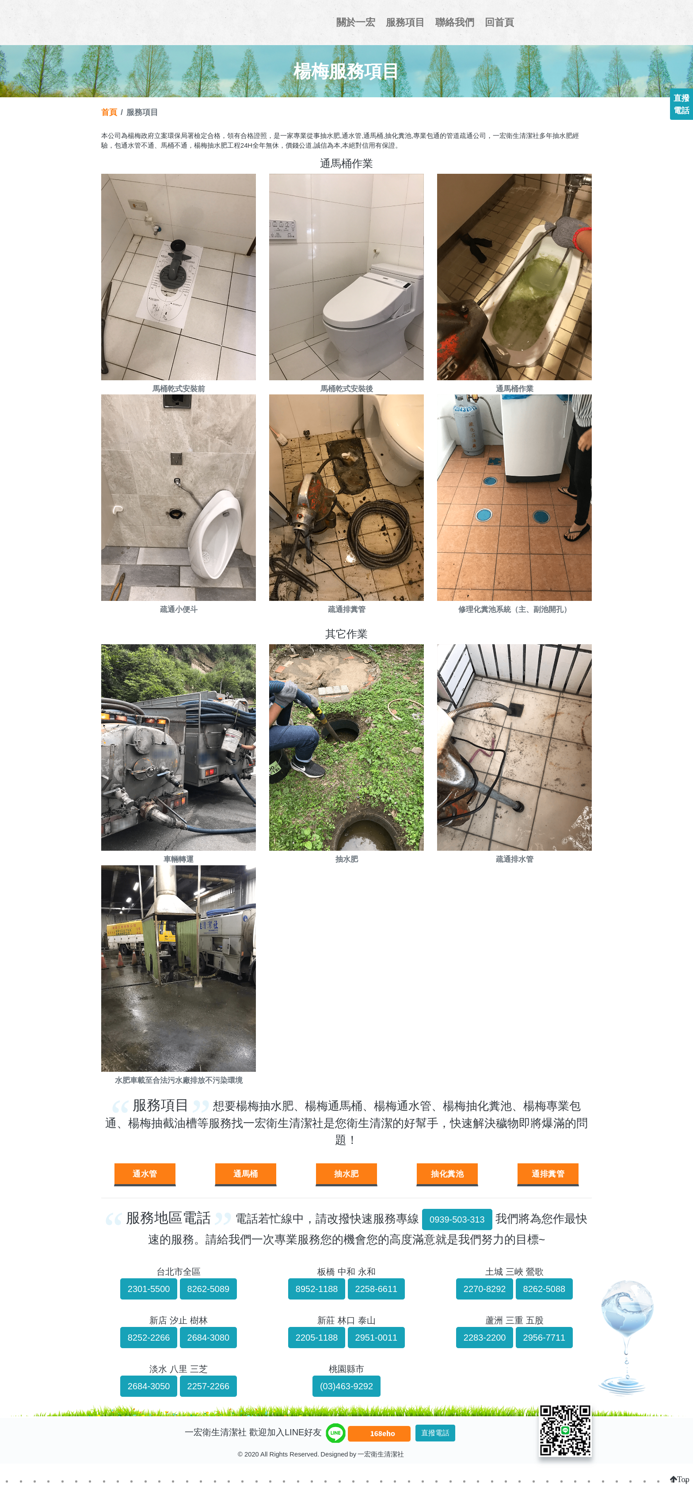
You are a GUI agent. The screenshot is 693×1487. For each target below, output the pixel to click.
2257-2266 (208, 1386)
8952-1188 (317, 1289)
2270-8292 (485, 1289)
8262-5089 (208, 1289)
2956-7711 (544, 1337)
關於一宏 (355, 22)
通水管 (145, 1173)
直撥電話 (435, 1433)
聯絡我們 (454, 22)
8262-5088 (544, 1289)
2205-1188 (317, 1337)
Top (683, 1479)
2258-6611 (376, 1289)
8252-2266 (149, 1337)
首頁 (109, 112)
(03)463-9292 (346, 1386)
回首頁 (499, 22)
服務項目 (405, 22)
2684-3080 (208, 1337)
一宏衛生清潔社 (176, 23)
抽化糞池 (447, 1173)
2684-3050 (149, 1386)
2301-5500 (149, 1289)
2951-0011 (376, 1337)
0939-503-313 (457, 1219)
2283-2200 (485, 1337)
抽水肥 (346, 1173)
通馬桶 (245, 1173)
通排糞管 (548, 1173)
